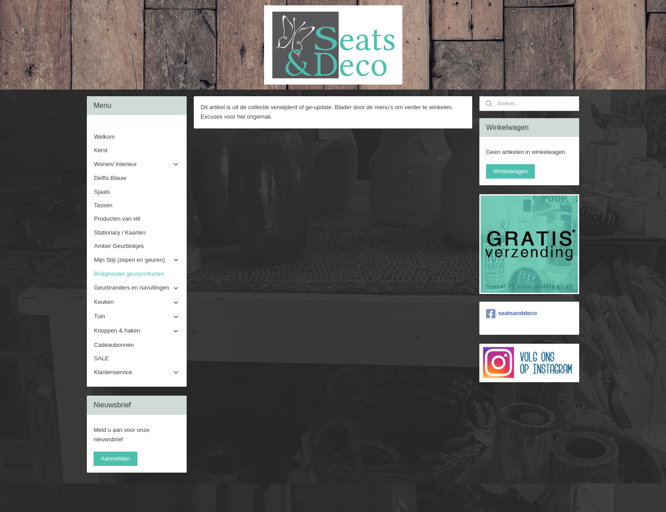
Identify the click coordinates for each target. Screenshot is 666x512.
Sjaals (102, 191)
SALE (101, 358)
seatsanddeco (511, 313)
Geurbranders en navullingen (136, 287)
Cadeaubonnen (114, 344)
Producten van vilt (117, 218)
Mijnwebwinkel (420, 495)
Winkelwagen (510, 171)
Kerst (100, 150)
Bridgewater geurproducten (129, 273)
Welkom (104, 136)
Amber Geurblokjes (119, 246)
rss (321, 495)
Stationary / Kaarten (119, 232)
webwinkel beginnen (351, 495)
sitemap (305, 495)
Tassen (103, 205)
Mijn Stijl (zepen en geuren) (136, 260)
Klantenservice (136, 372)
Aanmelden (115, 458)
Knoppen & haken (136, 330)
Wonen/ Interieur (136, 164)
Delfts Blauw (110, 178)
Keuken (136, 302)
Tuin (136, 316)
